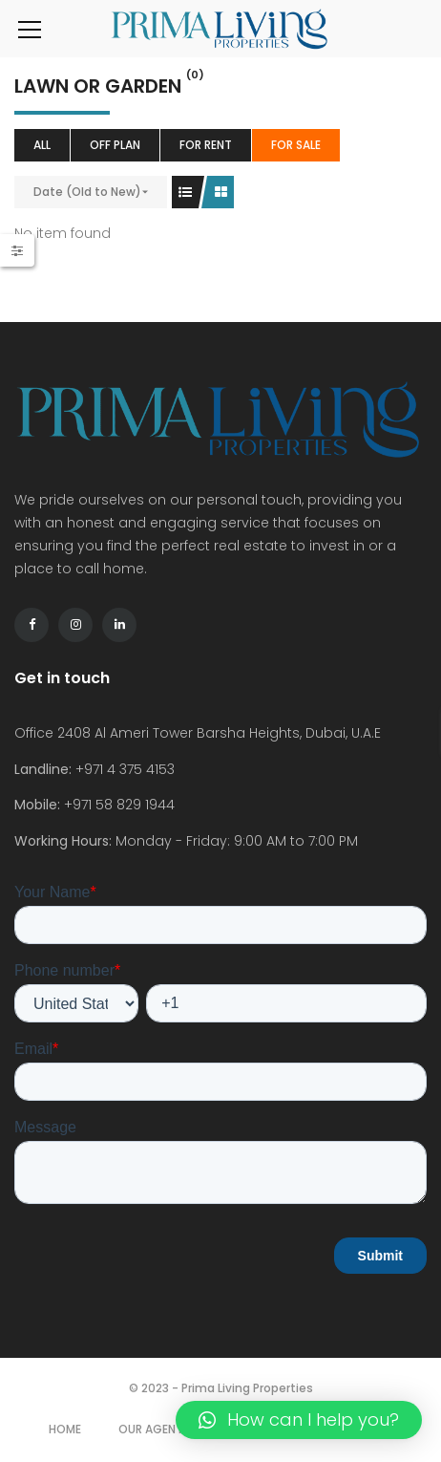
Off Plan (115, 145)
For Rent (205, 145)
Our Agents (154, 1429)
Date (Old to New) (87, 191)
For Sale (296, 145)
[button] (299, 1420)
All (42, 145)
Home (65, 1429)
